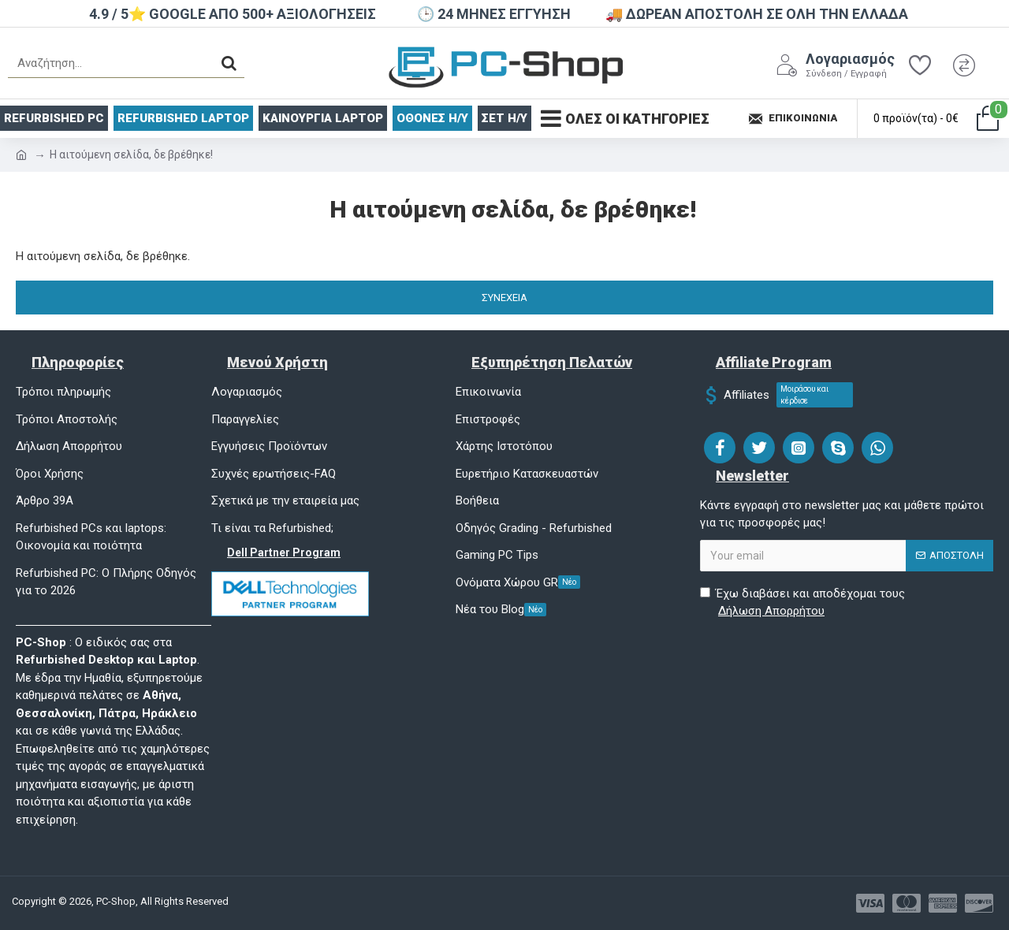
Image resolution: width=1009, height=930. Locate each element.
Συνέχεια (504, 297)
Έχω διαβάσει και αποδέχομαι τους (802, 603)
